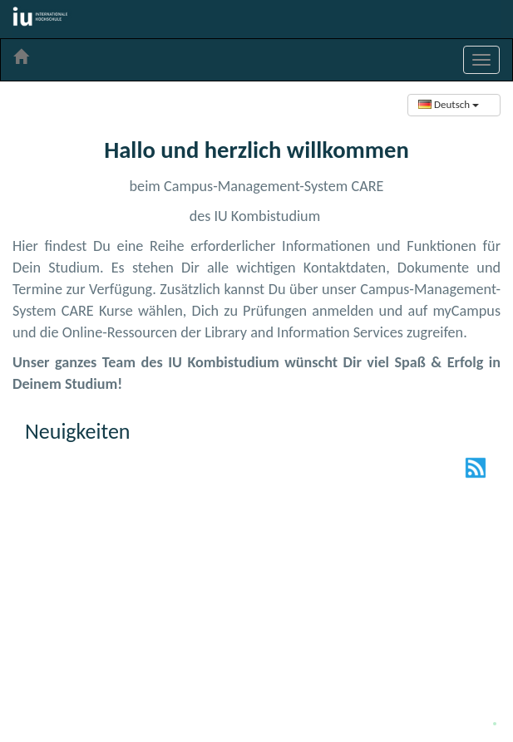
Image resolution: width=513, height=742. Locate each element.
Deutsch (448, 104)
